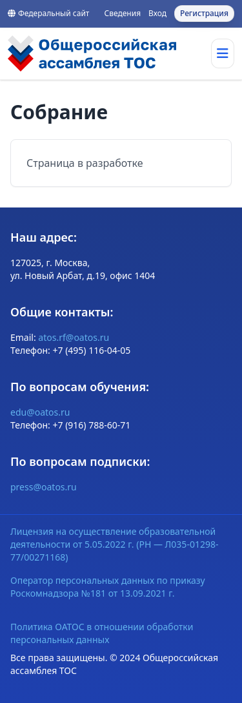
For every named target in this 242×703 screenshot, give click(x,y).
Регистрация (204, 13)
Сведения (122, 13)
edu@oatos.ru (40, 412)
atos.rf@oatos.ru (73, 337)
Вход (157, 13)
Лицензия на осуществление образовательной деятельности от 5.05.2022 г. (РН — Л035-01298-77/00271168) (114, 544)
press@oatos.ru (43, 487)
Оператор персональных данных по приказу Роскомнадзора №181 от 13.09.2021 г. (107, 586)
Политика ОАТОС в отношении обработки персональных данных (102, 633)
